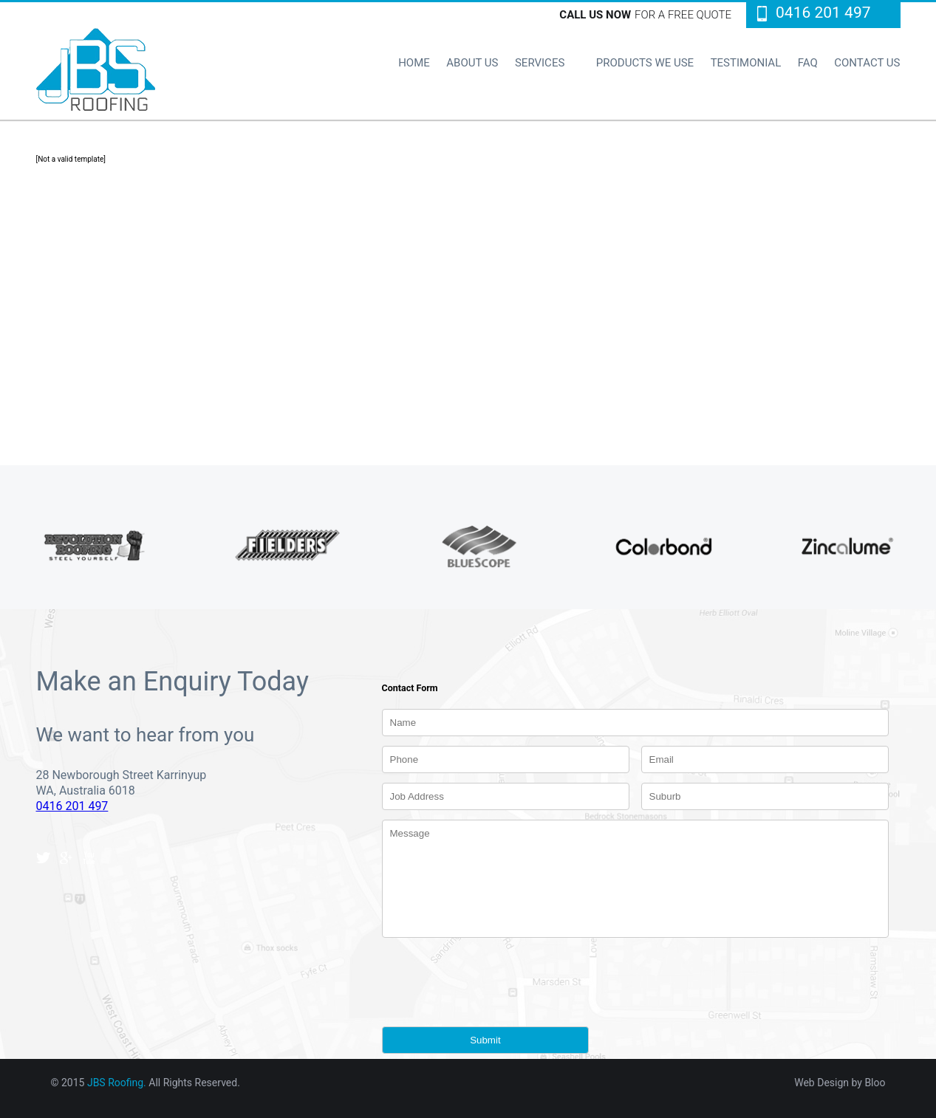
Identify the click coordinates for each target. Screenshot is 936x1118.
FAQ (808, 62)
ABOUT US (472, 62)
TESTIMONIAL (746, 62)
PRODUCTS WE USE (645, 62)
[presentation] (494, 974)
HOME (414, 62)
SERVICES (539, 62)
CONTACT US (867, 62)
